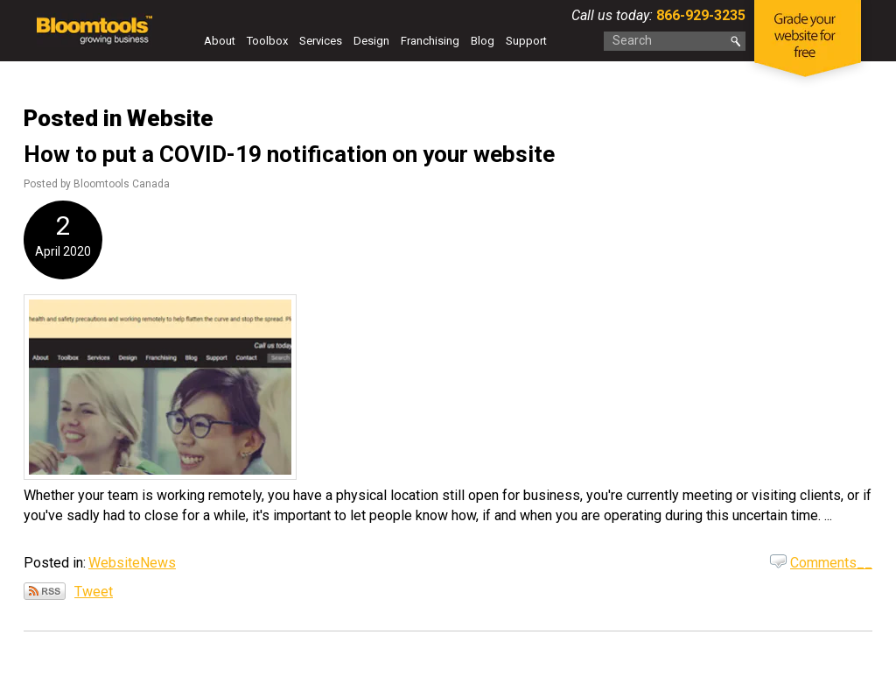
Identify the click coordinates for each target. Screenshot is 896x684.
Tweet (93, 591)
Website (114, 562)
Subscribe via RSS (45, 591)
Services (320, 40)
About (219, 40)
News (158, 562)
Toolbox (267, 40)
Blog (482, 40)
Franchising (430, 40)
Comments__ (831, 562)
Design (371, 40)
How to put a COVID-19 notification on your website (289, 154)
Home (185, 45)
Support (526, 40)
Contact (198, 67)
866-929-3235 (699, 15)
